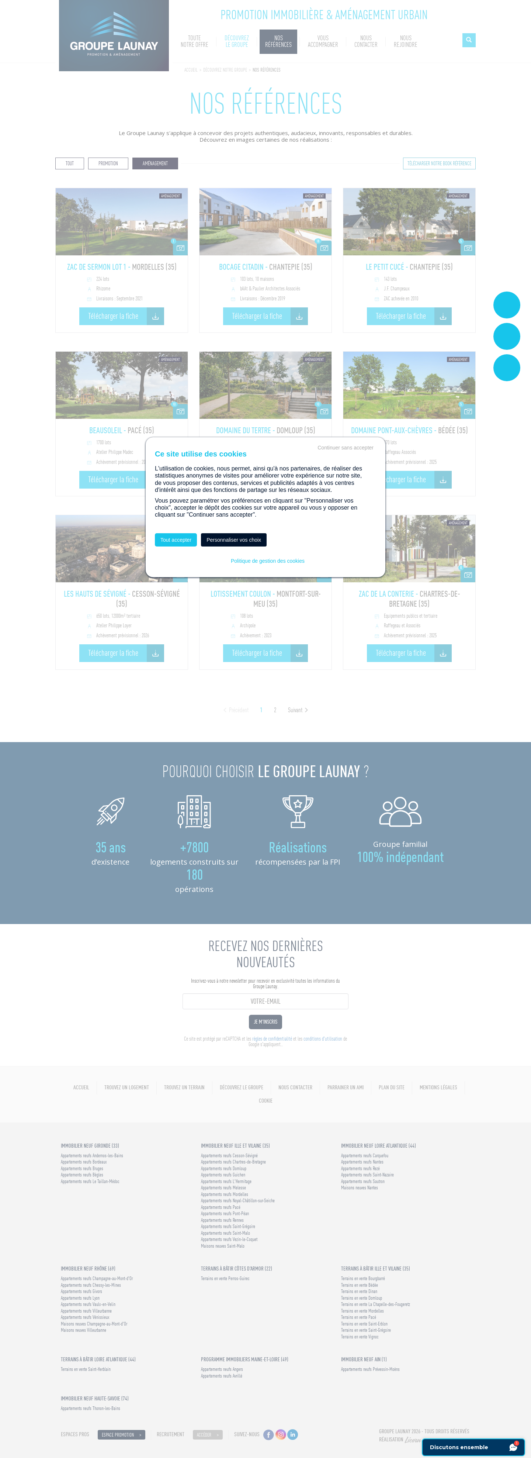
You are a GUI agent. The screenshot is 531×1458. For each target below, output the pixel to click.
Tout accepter (175, 540)
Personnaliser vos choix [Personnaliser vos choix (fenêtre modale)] (233, 540)
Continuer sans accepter (345, 448)
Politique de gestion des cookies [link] (268, 561)
